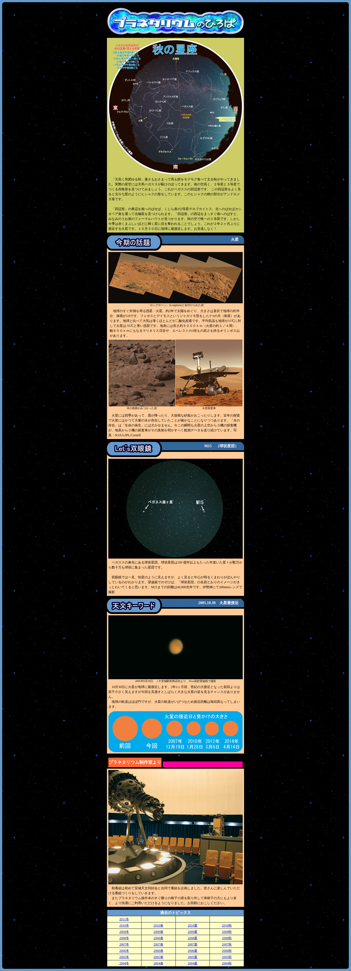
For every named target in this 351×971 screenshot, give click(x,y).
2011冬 (124, 919)
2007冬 (124, 944)
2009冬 (124, 932)
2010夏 (192, 925)
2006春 (158, 951)
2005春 (158, 957)
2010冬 (124, 925)
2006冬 (124, 951)
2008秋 (227, 938)
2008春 (158, 938)
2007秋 (227, 944)
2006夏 (192, 951)
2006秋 (227, 951)
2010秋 (227, 925)
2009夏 (192, 932)
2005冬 (124, 957)
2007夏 (192, 944)
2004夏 (192, 963)
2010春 (158, 925)
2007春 (158, 944)
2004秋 (227, 963)
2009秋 (227, 932)
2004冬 (124, 963)
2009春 (158, 932)
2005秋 (227, 957)
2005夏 (192, 957)
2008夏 (192, 938)
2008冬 (124, 938)
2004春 (158, 963)
